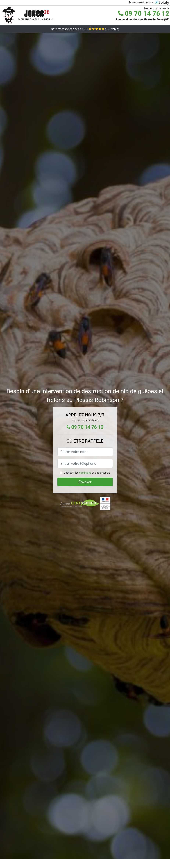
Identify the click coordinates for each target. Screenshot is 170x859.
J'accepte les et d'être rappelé (87, 472)
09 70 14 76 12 (143, 13)
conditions (85, 472)
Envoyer (85, 482)
